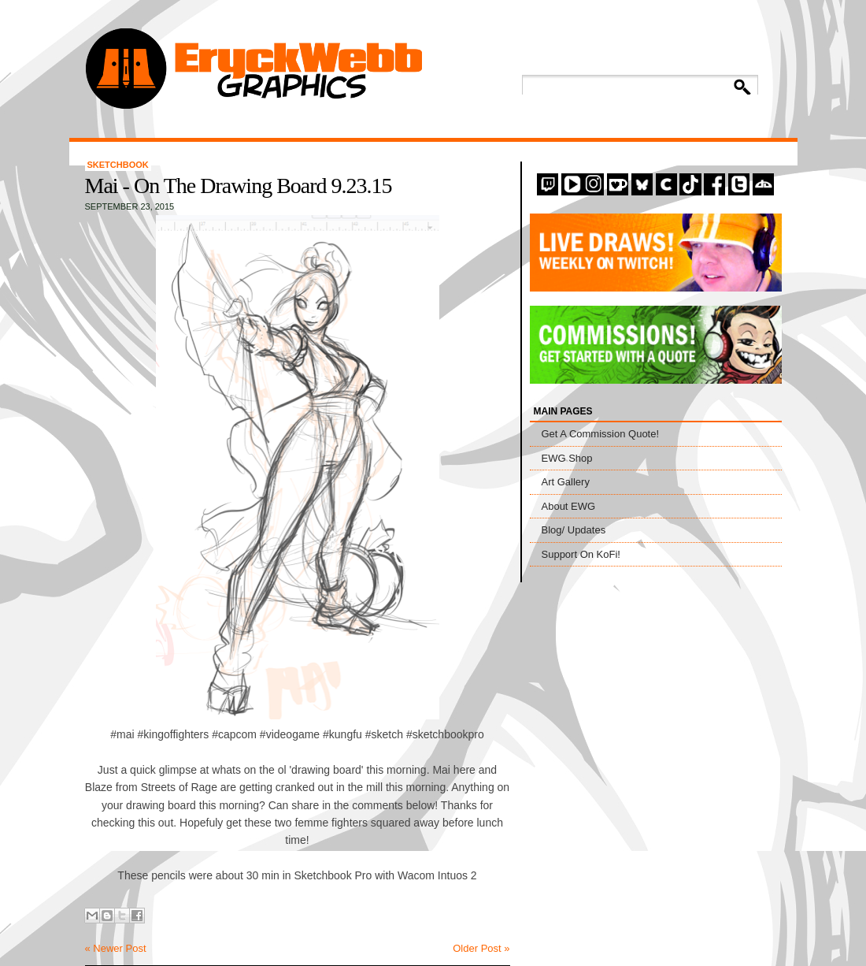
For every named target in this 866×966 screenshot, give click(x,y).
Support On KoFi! (581, 554)
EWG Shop (567, 458)
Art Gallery (566, 482)
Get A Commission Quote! (601, 434)
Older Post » (481, 948)
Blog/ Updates (574, 530)
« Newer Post (115, 948)
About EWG (569, 506)
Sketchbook (118, 164)
